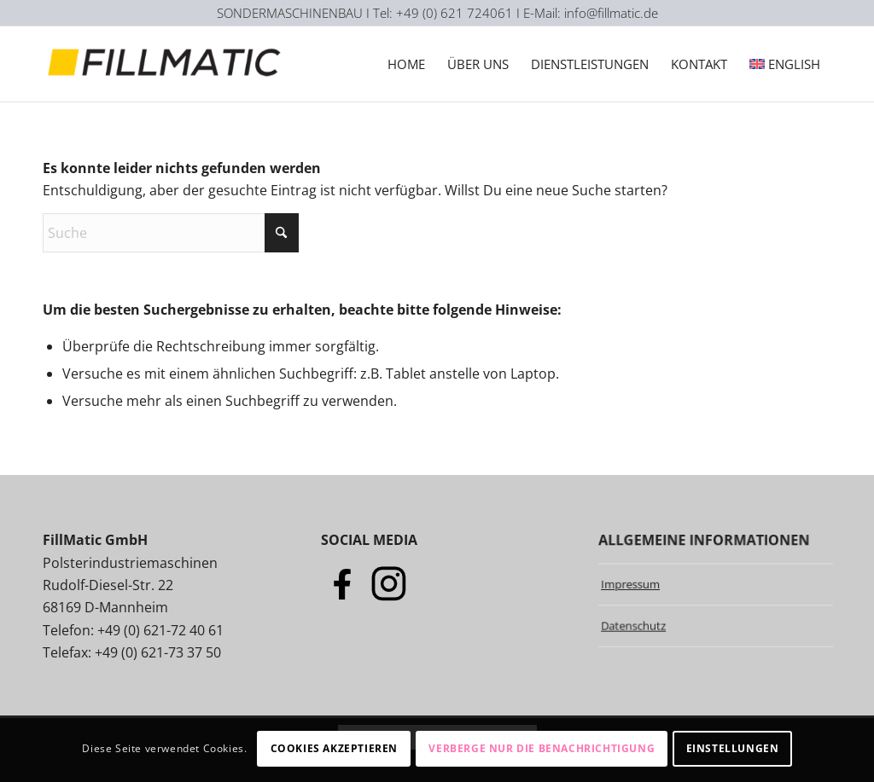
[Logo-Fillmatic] (168, 63)
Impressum (630, 583)
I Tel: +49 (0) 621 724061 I (444, 12)
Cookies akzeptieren (334, 748)
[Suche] (171, 232)
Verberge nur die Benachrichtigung (541, 748)
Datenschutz (633, 626)
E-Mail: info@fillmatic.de (590, 12)
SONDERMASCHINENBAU (290, 12)
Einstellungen (732, 748)
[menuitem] (406, 63)
